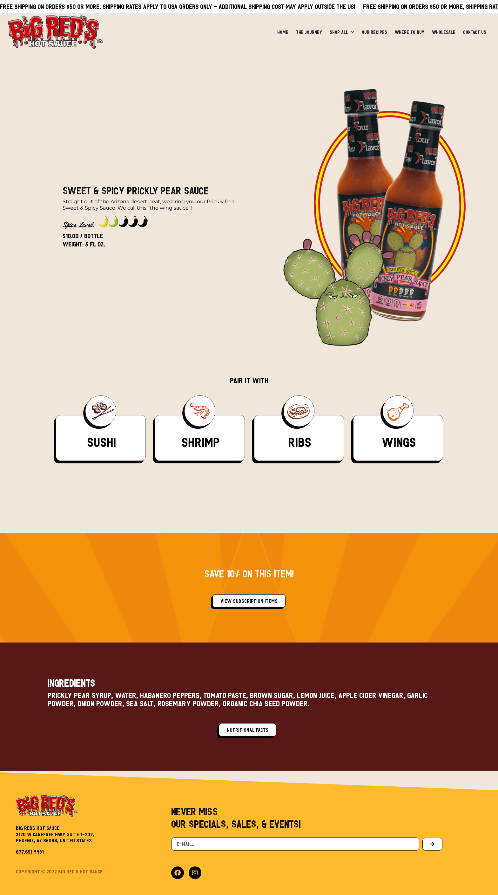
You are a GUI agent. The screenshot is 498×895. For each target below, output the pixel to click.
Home (282, 29)
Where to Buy (409, 29)
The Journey (309, 29)
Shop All (342, 30)
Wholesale (443, 29)
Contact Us (474, 29)
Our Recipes (374, 29)
